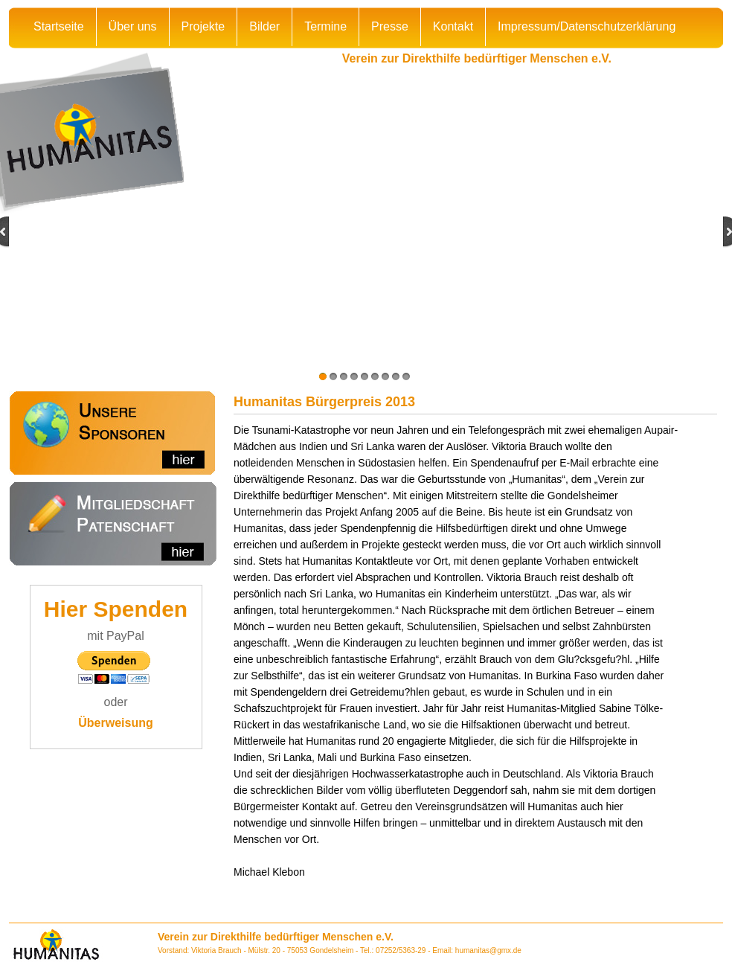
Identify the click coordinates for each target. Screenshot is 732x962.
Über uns (133, 26)
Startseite (58, 26)
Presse (389, 26)
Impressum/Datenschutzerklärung (586, 26)
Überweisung (115, 722)
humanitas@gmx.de (488, 950)
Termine (325, 26)
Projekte (203, 26)
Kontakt (453, 26)
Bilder (264, 26)
